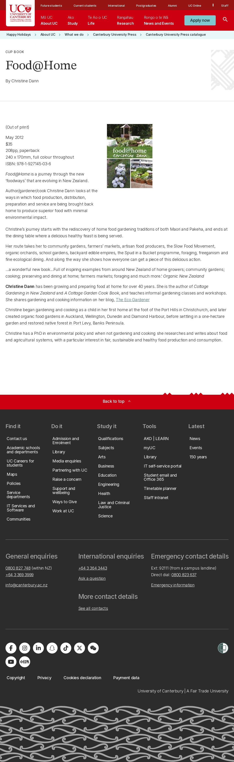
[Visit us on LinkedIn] (38, 648)
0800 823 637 (184, 574)
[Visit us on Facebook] (10, 648)
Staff (225, 5)
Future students (51, 5)
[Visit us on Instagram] (24, 648)
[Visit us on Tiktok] (65, 648)
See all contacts (93, 608)
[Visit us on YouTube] (10, 661)
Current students (85, 5)
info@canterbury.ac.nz (26, 585)
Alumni (172, 5)
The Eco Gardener (132, 299)
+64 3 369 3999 (19, 574)
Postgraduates (146, 5)
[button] (200, 20)
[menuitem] (49, 20)
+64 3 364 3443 (92, 568)
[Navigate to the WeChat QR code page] (93, 648)
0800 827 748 (18, 568)
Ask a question (92, 578)
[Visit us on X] (79, 648)
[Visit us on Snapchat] (52, 648)
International (116, 5)
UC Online (194, 5)
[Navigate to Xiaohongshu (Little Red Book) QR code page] (24, 661)
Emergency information (172, 585)
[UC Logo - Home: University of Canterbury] (20, 13)
